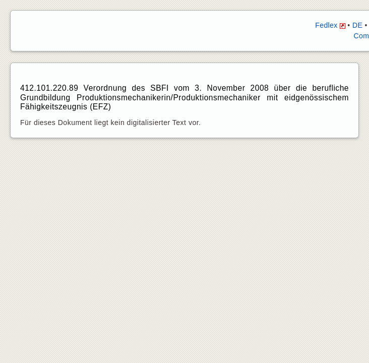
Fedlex (330, 25)
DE (357, 25)
